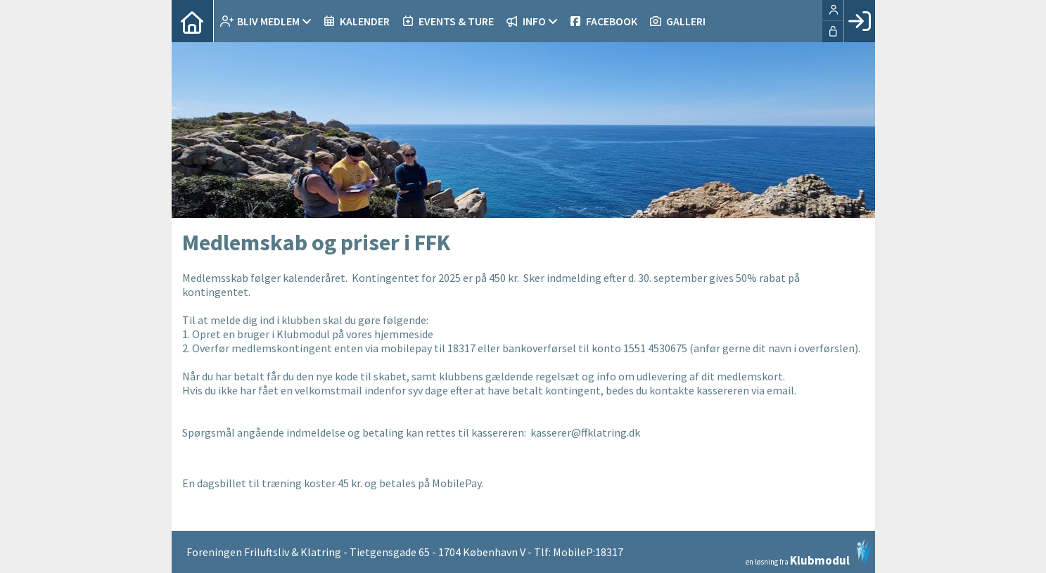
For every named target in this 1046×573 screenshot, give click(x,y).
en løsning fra (809, 552)
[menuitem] (193, 21)
